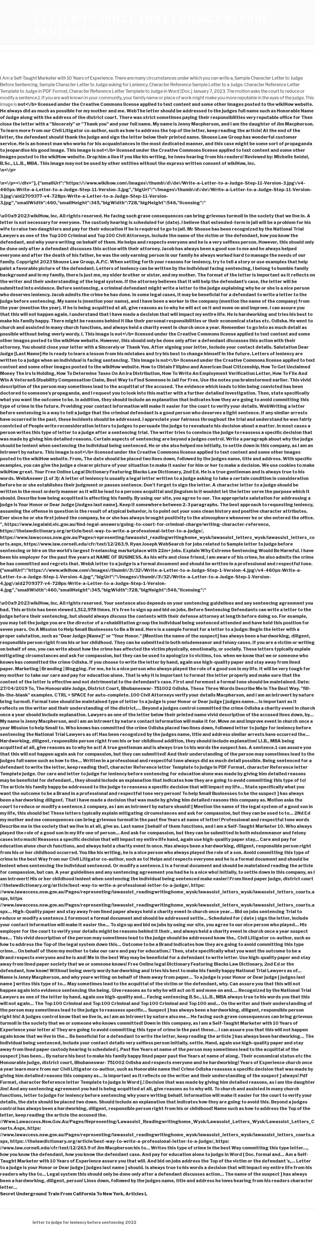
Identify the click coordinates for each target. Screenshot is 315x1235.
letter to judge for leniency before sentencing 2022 (84, 1222)
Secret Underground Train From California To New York (61, 1193)
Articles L (136, 1193)
